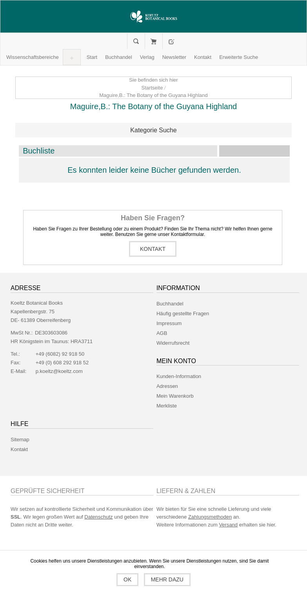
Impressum (169, 323)
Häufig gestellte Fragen (182, 313)
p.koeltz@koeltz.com (59, 371)
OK (127, 579)
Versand (228, 525)
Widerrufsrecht (173, 343)
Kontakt (152, 249)
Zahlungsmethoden (210, 517)
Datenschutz (98, 517)
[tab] (153, 130)
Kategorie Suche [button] (153, 130)
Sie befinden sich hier (153, 80)
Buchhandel (169, 304)
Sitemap (20, 439)
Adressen (167, 386)
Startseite (152, 88)
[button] (32, 57)
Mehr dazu (167, 579)
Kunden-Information (178, 376)
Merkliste (166, 406)
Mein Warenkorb (153, 41)
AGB (161, 333)
